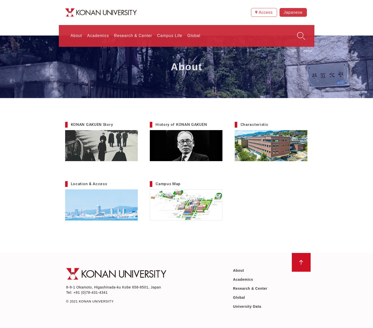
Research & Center (250, 288)
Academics (243, 279)
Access (266, 12)
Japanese (293, 12)
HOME (292, 51)
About (238, 270)
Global (239, 297)
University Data (247, 306)
